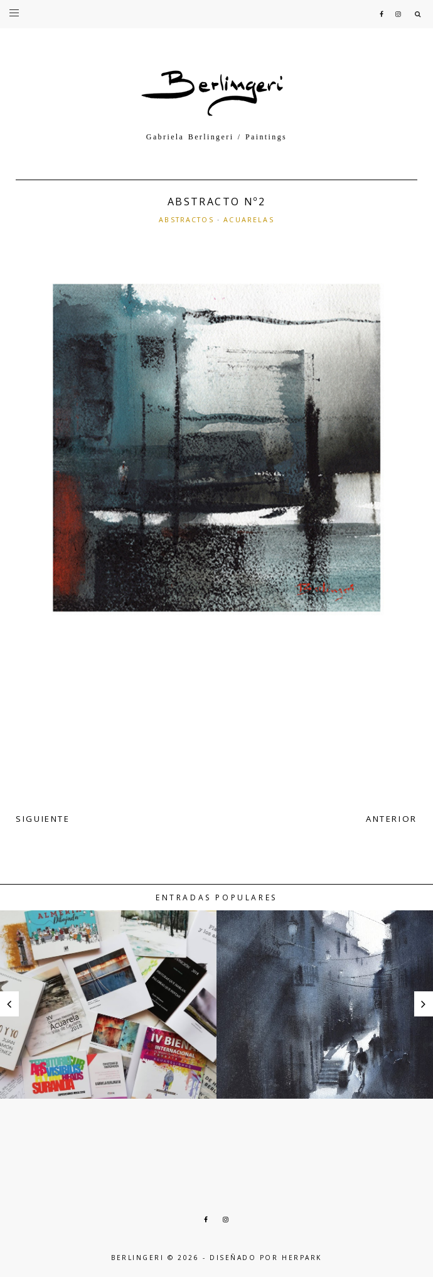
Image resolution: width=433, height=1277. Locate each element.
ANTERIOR (391, 818)
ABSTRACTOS (186, 219)
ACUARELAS (248, 219)
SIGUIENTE (43, 818)
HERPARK (302, 1257)
